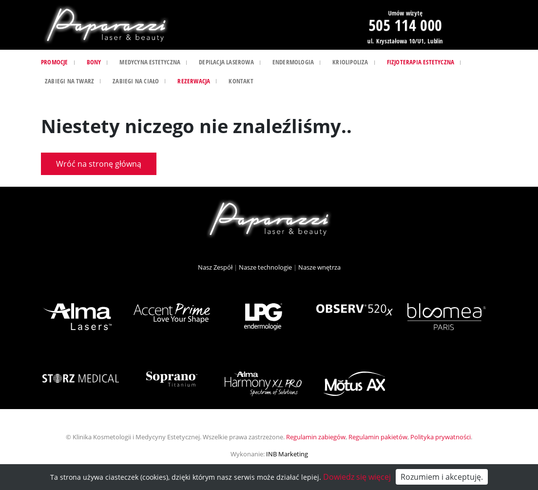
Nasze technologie (265, 267)
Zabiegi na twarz (69, 81)
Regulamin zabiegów (316, 436)
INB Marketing (287, 454)
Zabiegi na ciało (136, 81)
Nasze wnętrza (319, 267)
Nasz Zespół (215, 267)
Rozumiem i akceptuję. (442, 476)
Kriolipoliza (350, 62)
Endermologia (293, 62)
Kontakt (241, 81)
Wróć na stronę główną (98, 163)
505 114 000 (405, 25)
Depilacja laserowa (226, 62)
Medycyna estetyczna (149, 62)
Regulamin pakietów (377, 436)
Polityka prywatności (440, 436)
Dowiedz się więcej (357, 476)
